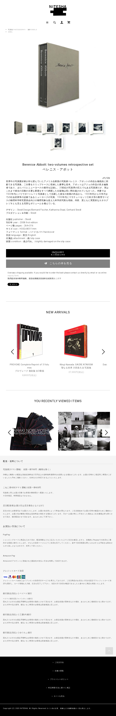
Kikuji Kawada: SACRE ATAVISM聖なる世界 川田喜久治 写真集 (76, 366)
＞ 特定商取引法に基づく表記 (58, 688)
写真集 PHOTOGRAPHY (16, 29)
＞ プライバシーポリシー (58, 679)
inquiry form (13, 276)
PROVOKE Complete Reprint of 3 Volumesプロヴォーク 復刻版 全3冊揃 (29, 367)
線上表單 (57, 278)
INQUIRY (58, 253)
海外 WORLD (32, 29)
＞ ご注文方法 (58, 662)
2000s (10, 32)
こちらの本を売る (58, 263)
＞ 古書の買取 (58, 671)
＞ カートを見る (58, 696)
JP (103, 178)
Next (103, 352)
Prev (13, 352)
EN (108, 178)
